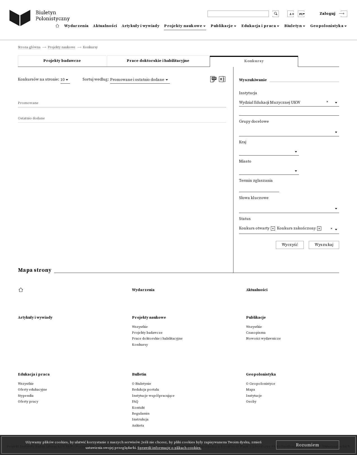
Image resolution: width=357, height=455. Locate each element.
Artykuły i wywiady (141, 25)
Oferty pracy (28, 401)
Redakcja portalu (145, 389)
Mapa (250, 389)
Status (245, 218)
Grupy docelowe (254, 121)
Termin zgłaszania (256, 180)
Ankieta (138, 425)
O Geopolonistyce (260, 383)
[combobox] (65, 80)
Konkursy (140, 344)
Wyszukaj (324, 244)
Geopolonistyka (326, 25)
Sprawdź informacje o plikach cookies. (169, 448)
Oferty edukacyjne (32, 389)
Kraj (242, 142)
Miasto (245, 161)
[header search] (238, 14)
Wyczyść (290, 244)
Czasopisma (256, 332)
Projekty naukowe (183, 25)
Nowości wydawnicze (263, 338)
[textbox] (240, 130)
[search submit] (275, 14)
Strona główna (29, 47)
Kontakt (138, 407)
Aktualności (105, 25)
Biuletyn (293, 25)
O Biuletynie (141, 383)
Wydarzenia (76, 25)
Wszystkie (140, 327)
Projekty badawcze (62, 60)
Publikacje (222, 25)
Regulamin (140, 413)
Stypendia (25, 395)
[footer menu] (21, 290)
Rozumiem (307, 445)
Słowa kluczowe (254, 197)
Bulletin (139, 374)
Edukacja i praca (258, 25)
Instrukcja (140, 419)
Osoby (251, 401)
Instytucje (254, 395)
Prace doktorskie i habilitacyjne (158, 60)
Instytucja (248, 93)
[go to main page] (41, 19)
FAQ (135, 401)
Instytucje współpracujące (153, 395)
